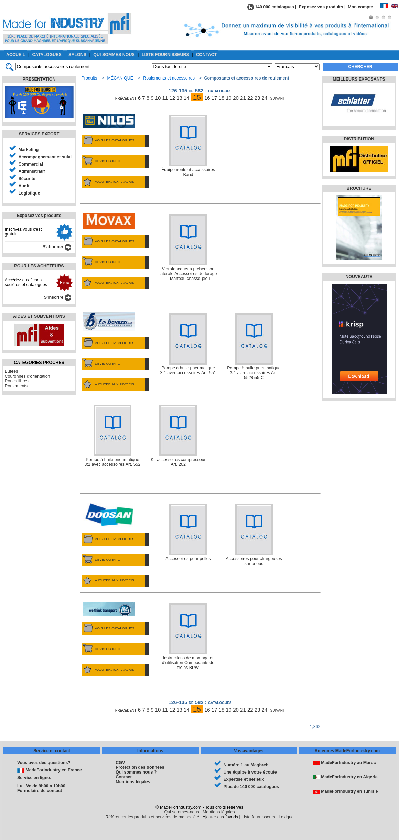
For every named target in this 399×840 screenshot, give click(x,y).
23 (257, 98)
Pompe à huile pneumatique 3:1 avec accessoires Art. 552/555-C (253, 346)
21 (243, 98)
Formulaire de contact (39, 790)
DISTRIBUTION (359, 139)
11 (165, 98)
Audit (24, 185)
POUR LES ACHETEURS (39, 266)
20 (236, 98)
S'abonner (57, 246)
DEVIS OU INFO (101, 161)
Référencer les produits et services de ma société (152, 817)
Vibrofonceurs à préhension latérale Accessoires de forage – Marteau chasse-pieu (188, 247)
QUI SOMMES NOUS (114, 54)
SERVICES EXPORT (39, 134)
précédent (126, 98)
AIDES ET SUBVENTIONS (39, 316)
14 (187, 98)
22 (250, 98)
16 (207, 98)
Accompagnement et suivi (45, 157)
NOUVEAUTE (358, 276)
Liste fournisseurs (258, 817)
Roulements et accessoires (169, 78)
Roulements (16, 386)
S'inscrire (57, 297)
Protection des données (140, 767)
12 (172, 98)
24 (265, 98)
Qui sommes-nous (181, 812)
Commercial (31, 164)
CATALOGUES (47, 54)
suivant (277, 98)
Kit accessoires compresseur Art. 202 (178, 436)
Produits (89, 78)
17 (214, 98)
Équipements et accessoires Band (188, 146)
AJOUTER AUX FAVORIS (108, 182)
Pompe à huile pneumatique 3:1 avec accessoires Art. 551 (188, 344)
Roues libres (17, 381)
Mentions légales (133, 781)
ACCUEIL (15, 54)
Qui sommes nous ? (136, 772)
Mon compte (364, 6)
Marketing (29, 149)
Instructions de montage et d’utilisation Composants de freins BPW (188, 636)
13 (179, 98)
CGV (120, 762)
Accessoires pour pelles (188, 532)
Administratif (32, 171)
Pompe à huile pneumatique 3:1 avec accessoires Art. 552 (113, 436)
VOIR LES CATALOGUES (108, 140)
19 (228, 98)
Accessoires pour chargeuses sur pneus (254, 535)
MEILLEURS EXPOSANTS (359, 79)
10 (158, 98)
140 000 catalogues (270, 6)
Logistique (29, 193)
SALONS (77, 54)
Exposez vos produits (321, 6)
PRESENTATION (39, 79)
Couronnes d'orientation (27, 376)
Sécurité (27, 178)
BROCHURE (358, 188)
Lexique (286, 817)
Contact (123, 777)
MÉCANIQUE (120, 78)
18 (222, 98)
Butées (11, 371)
